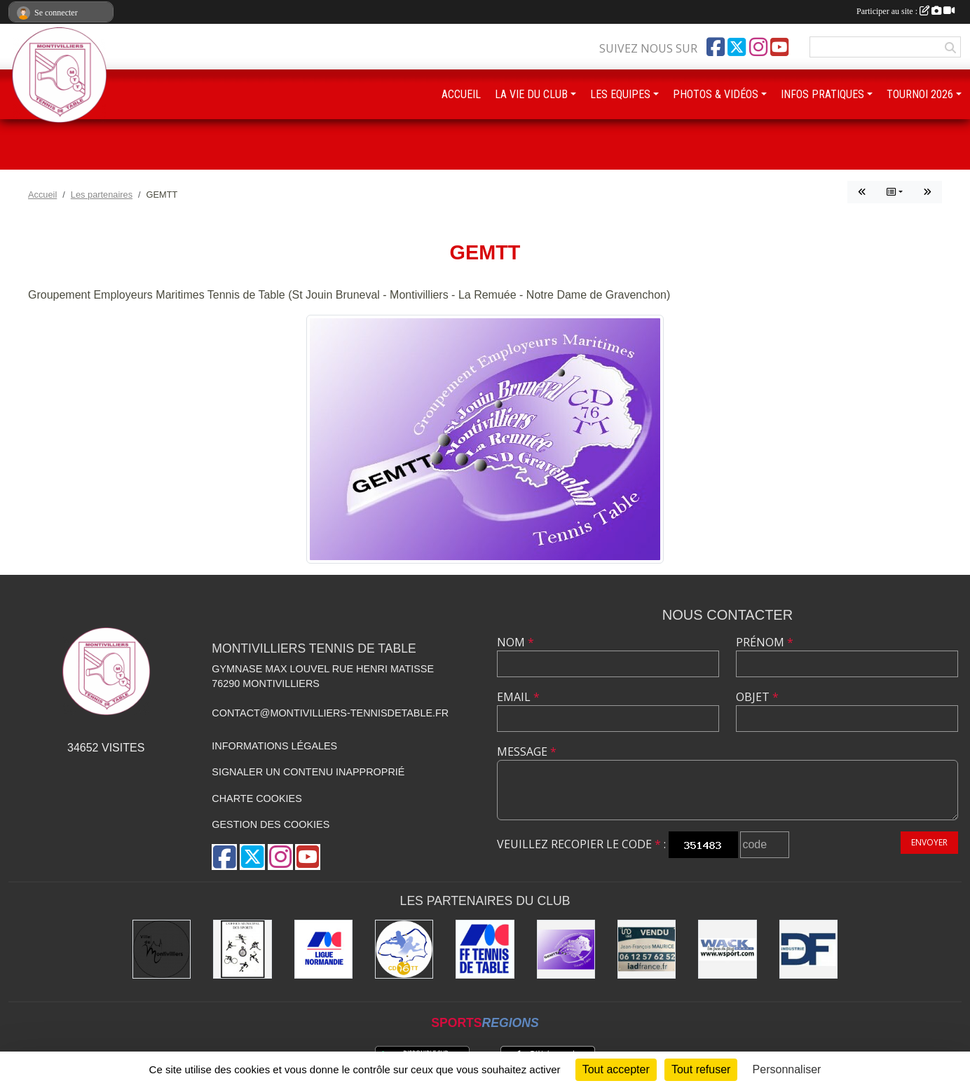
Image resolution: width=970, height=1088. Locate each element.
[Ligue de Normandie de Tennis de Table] (323, 949)
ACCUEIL (461, 94)
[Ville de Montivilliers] (161, 949)
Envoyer (929, 842)
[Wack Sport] (727, 949)
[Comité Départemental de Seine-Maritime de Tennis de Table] (404, 949)
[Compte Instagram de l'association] (758, 46)
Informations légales (274, 746)
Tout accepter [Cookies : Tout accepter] (616, 1069)
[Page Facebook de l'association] (715, 46)
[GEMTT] (566, 949)
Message (526, 751)
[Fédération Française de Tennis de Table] (485, 949)
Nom (515, 642)
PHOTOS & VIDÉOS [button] (715, 94)
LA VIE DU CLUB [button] (531, 94)
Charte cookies (256, 798)
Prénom (764, 642)
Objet (757, 697)
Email (518, 697)
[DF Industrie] (808, 949)
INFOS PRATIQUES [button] (822, 94)
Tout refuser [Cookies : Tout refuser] (700, 1069)
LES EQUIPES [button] (620, 94)
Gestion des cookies (270, 824)
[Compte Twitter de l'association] (737, 46)
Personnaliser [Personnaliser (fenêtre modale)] (787, 1069)
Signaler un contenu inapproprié (308, 771)
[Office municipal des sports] (242, 949)
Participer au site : (905, 11)
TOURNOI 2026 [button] (920, 94)
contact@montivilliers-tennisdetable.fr (330, 713)
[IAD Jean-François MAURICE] (646, 949)
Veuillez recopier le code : (581, 844)
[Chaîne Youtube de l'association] (779, 46)
